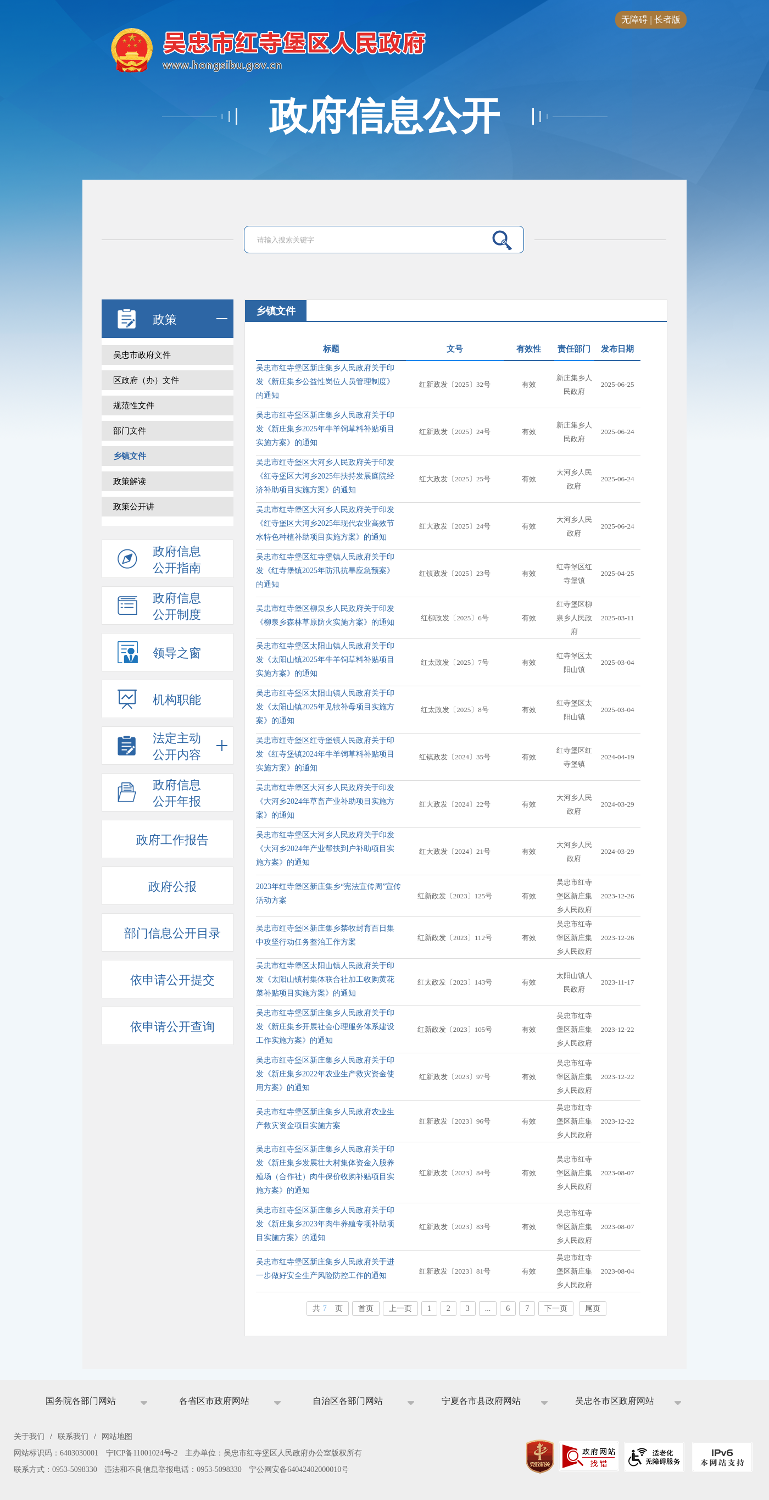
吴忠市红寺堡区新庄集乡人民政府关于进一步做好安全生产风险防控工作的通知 (325, 1269)
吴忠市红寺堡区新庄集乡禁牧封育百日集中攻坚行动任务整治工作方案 (325, 935)
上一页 (400, 1308)
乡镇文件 (129, 456)
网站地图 (117, 1436)
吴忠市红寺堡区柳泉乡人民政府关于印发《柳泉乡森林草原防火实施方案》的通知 (325, 615)
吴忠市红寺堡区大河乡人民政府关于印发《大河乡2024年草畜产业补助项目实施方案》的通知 (325, 801)
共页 (328, 1308)
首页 (366, 1308)
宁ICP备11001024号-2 (142, 1453)
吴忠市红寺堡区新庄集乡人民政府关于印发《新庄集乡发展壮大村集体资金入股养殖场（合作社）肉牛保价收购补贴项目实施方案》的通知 (325, 1170)
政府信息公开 (384, 116)
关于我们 (29, 1436)
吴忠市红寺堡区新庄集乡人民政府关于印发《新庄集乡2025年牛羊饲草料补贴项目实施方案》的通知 (325, 429)
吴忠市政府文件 (142, 355)
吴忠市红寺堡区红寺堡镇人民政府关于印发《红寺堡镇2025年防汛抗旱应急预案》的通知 (325, 570)
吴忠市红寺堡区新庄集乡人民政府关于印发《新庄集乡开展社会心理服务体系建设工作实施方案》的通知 (325, 1027)
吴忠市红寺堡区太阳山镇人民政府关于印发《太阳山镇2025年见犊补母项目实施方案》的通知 (325, 707)
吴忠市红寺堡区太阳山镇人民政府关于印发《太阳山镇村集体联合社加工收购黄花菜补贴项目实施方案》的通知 (325, 979)
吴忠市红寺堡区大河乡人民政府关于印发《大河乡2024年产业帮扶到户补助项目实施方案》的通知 (325, 848)
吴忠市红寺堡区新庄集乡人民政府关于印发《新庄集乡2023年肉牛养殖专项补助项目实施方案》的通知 (325, 1224)
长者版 (667, 19)
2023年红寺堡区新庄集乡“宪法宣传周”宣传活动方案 (328, 893)
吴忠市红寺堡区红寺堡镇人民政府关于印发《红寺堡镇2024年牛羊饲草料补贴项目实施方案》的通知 (325, 754)
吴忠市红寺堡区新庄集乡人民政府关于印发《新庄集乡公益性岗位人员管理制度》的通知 (325, 381)
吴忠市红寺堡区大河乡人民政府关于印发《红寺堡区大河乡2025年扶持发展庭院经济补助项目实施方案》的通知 (325, 476)
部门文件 (129, 430)
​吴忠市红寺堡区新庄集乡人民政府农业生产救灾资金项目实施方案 (325, 1119)
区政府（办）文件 (146, 380)
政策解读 (129, 481)
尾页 (592, 1308)
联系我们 (73, 1436)
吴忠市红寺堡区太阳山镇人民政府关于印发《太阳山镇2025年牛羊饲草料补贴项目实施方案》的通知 (325, 659)
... (488, 1308)
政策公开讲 (133, 506)
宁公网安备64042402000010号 (299, 1469)
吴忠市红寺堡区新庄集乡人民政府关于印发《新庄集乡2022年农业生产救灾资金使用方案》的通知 (325, 1074)
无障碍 (634, 19)
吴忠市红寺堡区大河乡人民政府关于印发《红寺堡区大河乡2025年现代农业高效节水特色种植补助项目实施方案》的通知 (325, 523)
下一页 (555, 1308)
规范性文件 (133, 405)
